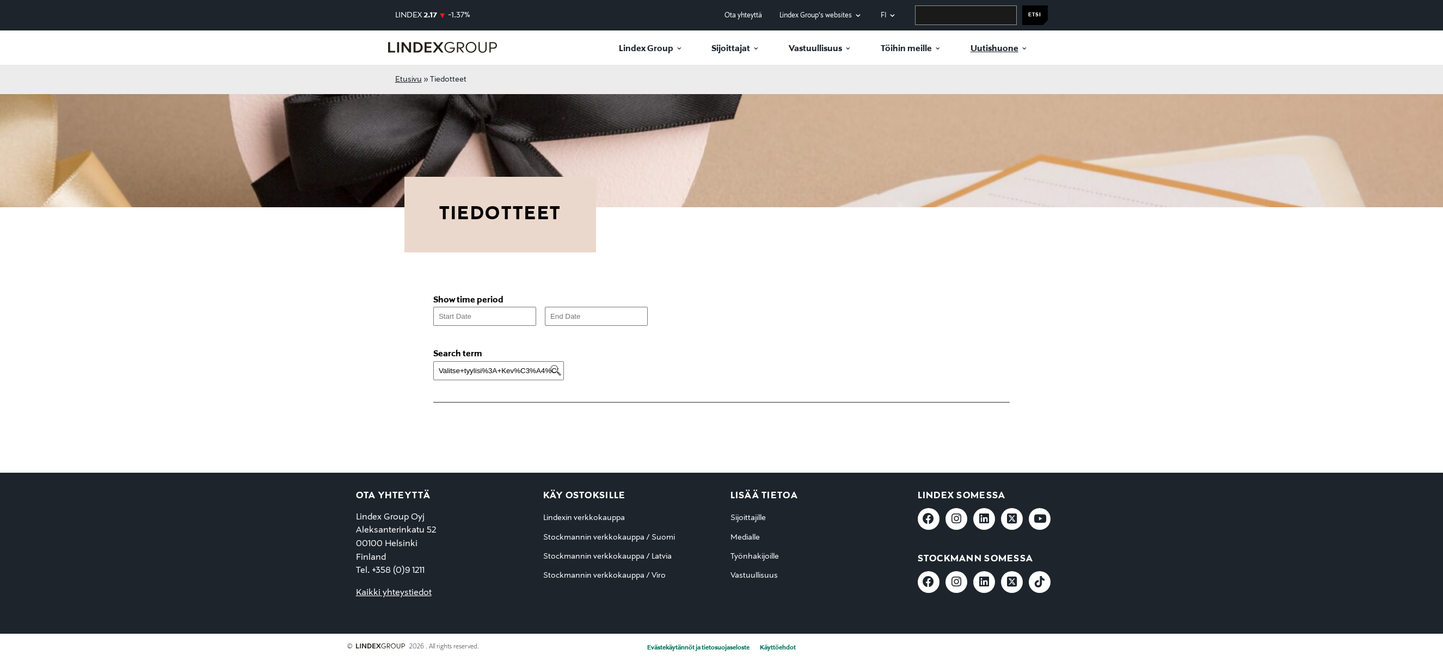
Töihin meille (906, 49)
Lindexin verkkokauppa (584, 517)
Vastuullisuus (815, 49)
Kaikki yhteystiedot (394, 593)
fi (883, 15)
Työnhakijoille (754, 556)
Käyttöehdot (778, 648)
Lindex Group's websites (815, 15)
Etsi (1034, 15)
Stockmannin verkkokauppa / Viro (604, 575)
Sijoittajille (748, 517)
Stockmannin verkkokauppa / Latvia (607, 556)
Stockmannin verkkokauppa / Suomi (609, 537)
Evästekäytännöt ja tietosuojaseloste (698, 648)
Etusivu (408, 79)
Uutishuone (994, 49)
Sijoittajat (730, 49)
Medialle (745, 537)
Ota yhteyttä (743, 15)
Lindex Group (646, 49)
